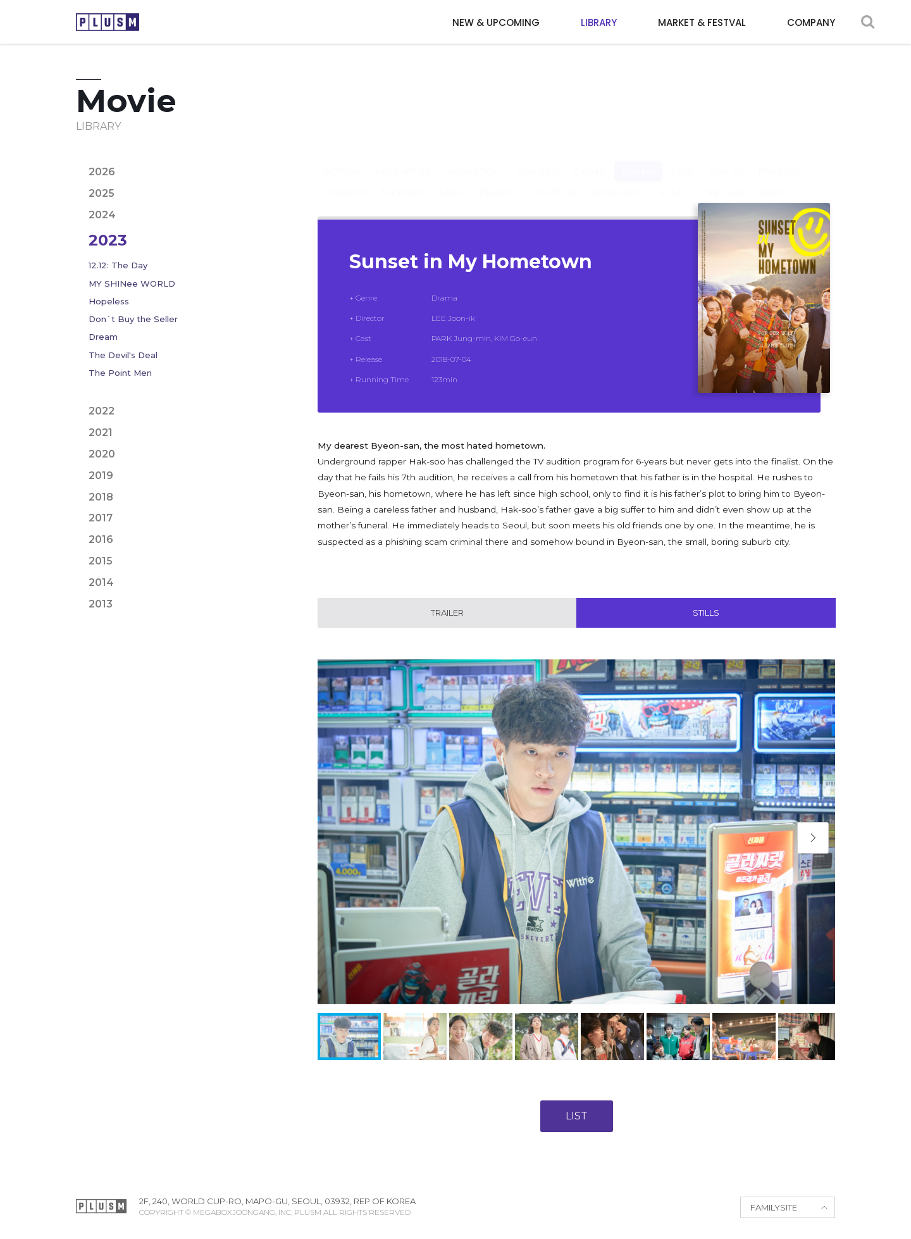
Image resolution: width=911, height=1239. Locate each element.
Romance (618, 180)
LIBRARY (599, 22)
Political (555, 180)
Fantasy (779, 159)
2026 (102, 172)
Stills (706, 613)
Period (497, 180)
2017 (101, 518)
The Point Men (120, 373)
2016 (101, 539)
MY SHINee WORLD (132, 283)
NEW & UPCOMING (496, 22)
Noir (451, 180)
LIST (577, 1117)
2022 (102, 411)
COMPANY (811, 22)
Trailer (447, 613)
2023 (108, 240)
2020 (102, 454)
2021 (101, 432)
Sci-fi (672, 180)
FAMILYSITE (773, 1208)
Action (341, 159)
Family (726, 159)
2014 (101, 582)
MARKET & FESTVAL (702, 22)
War (771, 180)
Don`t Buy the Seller (133, 319)
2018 (101, 497)
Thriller (723, 180)
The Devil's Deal (123, 355)
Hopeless (109, 301)
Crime (589, 159)
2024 (102, 215)
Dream (103, 337)
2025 (102, 193)
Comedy (538, 159)
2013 (101, 604)
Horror (345, 180)
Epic (682, 159)
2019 (101, 476)
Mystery (402, 180)
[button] (813, 838)
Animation (474, 159)
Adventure (403, 159)
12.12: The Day (118, 265)
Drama (638, 159)
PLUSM (107, 22)
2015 (101, 561)
